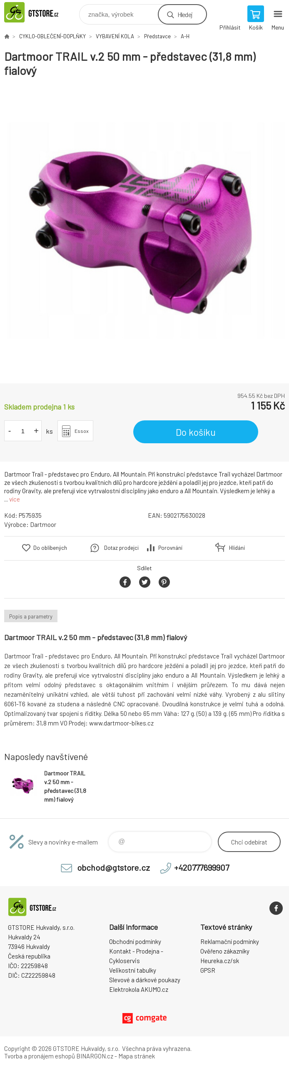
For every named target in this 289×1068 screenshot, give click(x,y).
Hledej (184, 14)
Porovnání (170, 547)
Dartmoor (43, 524)
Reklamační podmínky (229, 941)
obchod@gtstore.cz (113, 867)
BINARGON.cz (94, 1056)
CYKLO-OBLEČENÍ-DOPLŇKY (52, 36)
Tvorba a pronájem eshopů (39, 1056)
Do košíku (196, 432)
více (14, 499)
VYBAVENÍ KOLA (115, 36)
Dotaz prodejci (121, 547)
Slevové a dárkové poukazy (144, 980)
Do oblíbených (50, 547)
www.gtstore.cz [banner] (41, 12)
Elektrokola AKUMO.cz (138, 989)
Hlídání (237, 547)
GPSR (207, 970)
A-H (185, 36)
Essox (82, 431)
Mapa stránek (136, 1056)
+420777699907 (201, 867)
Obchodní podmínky (135, 941)
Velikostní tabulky (132, 970)
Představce (157, 36)
